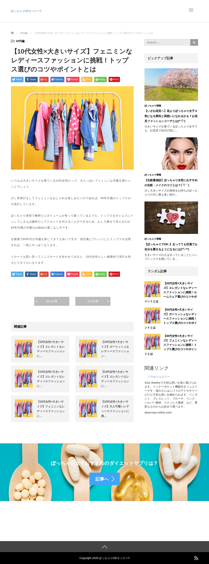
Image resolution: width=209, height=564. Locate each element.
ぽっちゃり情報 (152, 105)
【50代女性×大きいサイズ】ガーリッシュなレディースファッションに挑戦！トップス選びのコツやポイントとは (170, 318)
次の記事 (92, 301)
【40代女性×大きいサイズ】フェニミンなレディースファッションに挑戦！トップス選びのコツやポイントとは (170, 344)
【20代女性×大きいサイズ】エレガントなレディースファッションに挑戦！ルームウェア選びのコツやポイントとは (170, 292)
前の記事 (51, 301)
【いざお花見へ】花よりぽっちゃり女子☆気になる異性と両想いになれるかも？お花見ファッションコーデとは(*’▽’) (170, 115)
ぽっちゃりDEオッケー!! (26, 11)
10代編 (20, 41)
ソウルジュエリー (158, 376)
